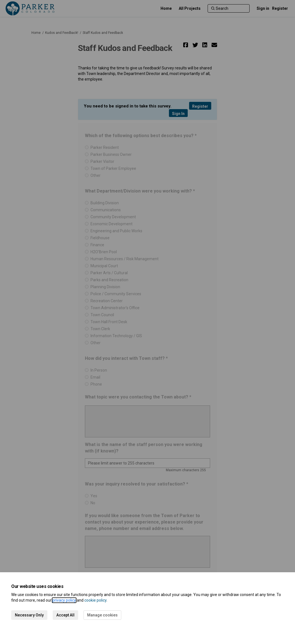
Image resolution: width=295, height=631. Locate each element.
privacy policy (64, 600)
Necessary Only (29, 615)
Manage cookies (102, 615)
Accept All (65, 615)
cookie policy (95, 600)
